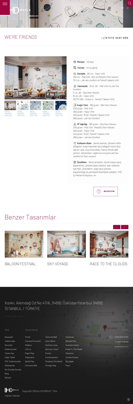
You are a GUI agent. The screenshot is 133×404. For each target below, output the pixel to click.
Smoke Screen (72, 357)
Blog (7, 373)
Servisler (8, 345)
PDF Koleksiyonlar (13, 361)
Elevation (70, 353)
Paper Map (29, 353)
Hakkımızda (10, 341)
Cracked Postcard (33, 341)
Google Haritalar (14, 316)
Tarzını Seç (9, 353)
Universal (70, 337)
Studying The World (53, 361)
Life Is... (28, 349)
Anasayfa (9, 337)
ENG (122, 8)
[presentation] (116, 227)
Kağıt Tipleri (10, 357)
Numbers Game (72, 345)
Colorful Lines (51, 345)
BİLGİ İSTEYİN (105, 191)
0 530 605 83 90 (119, 337)
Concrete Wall (31, 365)
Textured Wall (51, 337)
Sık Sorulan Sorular (13, 369)
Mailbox (28, 345)
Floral (27, 337)
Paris (68, 365)
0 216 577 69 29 (119, 341)
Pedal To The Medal (74, 349)
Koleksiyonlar (11, 349)
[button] (63, 78)
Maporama (29, 357)
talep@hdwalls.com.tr (121, 346)
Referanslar (10, 365)
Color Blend (50, 341)
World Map (29, 361)
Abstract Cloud (51, 349)
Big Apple (70, 361)
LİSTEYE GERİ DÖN (114, 38)
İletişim (8, 377)
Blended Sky (71, 341)
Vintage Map (50, 365)
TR (127, 8)
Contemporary (51, 357)
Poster (48, 353)
